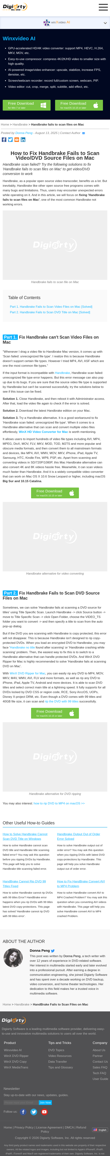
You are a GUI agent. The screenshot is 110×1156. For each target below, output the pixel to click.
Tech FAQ (99, 1073)
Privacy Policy (24, 1127)
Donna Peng (24, 133)
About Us (99, 1050)
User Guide (100, 1079)
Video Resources (60, 1056)
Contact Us (100, 1061)
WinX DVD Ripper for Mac (27, 673)
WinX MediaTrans (16, 1067)
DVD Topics (56, 1050)
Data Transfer (57, 1061)
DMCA (69, 1127)
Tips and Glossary (60, 1067)
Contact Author (72, 133)
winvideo (56, 22)
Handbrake (20, 124)
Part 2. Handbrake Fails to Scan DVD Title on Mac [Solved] (50, 312)
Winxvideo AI (19, 38)
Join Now (45, 1102)
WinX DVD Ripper (16, 1056)
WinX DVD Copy (15, 1061)
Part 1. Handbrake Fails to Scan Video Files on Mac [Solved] (51, 306)
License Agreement (49, 1127)
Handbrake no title (22, 647)
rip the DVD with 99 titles (61, 701)
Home (5, 124)
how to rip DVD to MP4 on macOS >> (59, 803)
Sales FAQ (100, 1067)
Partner (98, 1056)
